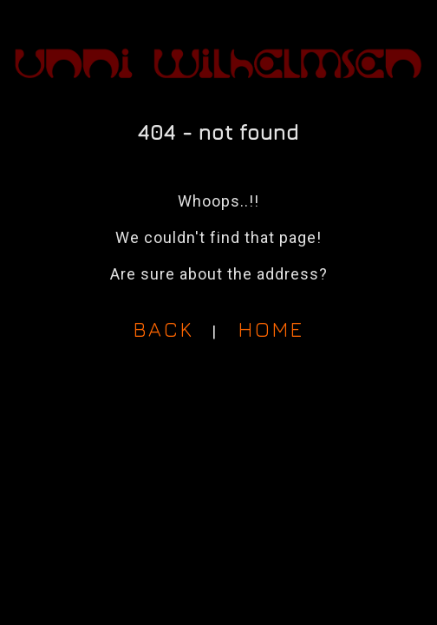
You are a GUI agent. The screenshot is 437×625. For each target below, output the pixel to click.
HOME (271, 329)
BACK (164, 329)
